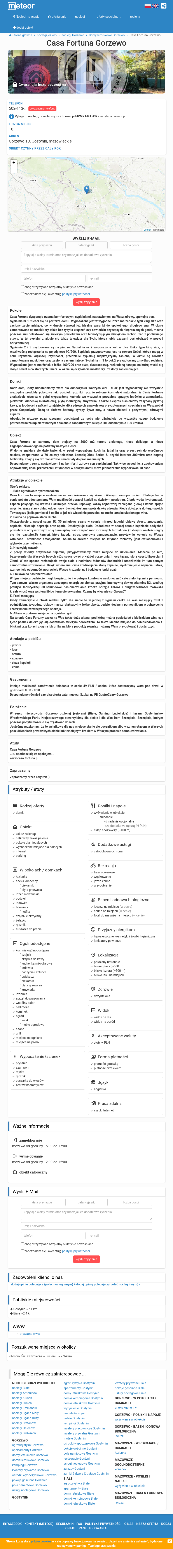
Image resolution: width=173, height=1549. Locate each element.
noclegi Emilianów (24, 1408)
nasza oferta (147, 1524)
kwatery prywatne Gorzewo (30, 1470)
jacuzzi (119, 1436)
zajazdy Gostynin (74, 1468)
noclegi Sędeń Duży (25, 1418)
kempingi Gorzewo (24, 1465)
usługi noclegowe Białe (130, 1393)
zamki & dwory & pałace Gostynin (85, 1473)
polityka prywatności (103, 1524)
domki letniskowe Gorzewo (30, 1460)
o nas (128, 1524)
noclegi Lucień (22, 1403)
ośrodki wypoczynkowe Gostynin (85, 1443)
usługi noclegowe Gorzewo (30, 1490)
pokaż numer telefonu (42, 108)
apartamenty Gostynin (78, 1388)
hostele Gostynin (74, 1413)
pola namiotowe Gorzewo (29, 1485)
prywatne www (30, 1333)
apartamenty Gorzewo (27, 1450)
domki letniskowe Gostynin (81, 1403)
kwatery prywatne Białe (130, 1383)
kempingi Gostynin (76, 1423)
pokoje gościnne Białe (130, 1388)
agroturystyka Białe (76, 1483)
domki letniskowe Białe (79, 1503)
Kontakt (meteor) (39, 1524)
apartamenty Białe (75, 1488)
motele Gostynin (74, 1438)
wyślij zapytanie (86, 302)
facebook (12, 1524)
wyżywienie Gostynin (77, 1408)
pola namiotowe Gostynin (80, 1453)
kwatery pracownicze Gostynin (84, 1428)
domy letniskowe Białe (78, 1493)
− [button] (13, 169)
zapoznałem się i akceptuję (55, 294)
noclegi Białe (21, 1388)
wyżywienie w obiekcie (130, 1419)
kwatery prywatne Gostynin (81, 1433)
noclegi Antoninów (24, 1393)
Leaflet (147, 229)
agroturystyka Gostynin (79, 1383)
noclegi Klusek (22, 1398)
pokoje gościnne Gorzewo (29, 1480)
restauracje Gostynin (77, 1458)
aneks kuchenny (126, 1407)
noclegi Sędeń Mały (25, 1413)
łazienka (120, 1452)
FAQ (79, 1524)
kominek (120, 1469)
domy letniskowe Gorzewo (30, 1455)
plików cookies (41, 1541)
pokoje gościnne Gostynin (80, 1448)
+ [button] (13, 163)
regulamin (64, 1524)
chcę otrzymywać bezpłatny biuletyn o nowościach (57, 287)
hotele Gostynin (74, 1418)
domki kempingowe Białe (80, 1498)
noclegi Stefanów (24, 1423)
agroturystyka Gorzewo (28, 1445)
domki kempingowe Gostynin (83, 1398)
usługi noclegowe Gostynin (81, 1463)
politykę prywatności (76, 294)
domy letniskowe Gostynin (81, 1393)
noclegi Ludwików (24, 1433)
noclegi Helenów (23, 1428)
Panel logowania (93, 1528)
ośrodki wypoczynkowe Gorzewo (34, 1475)
